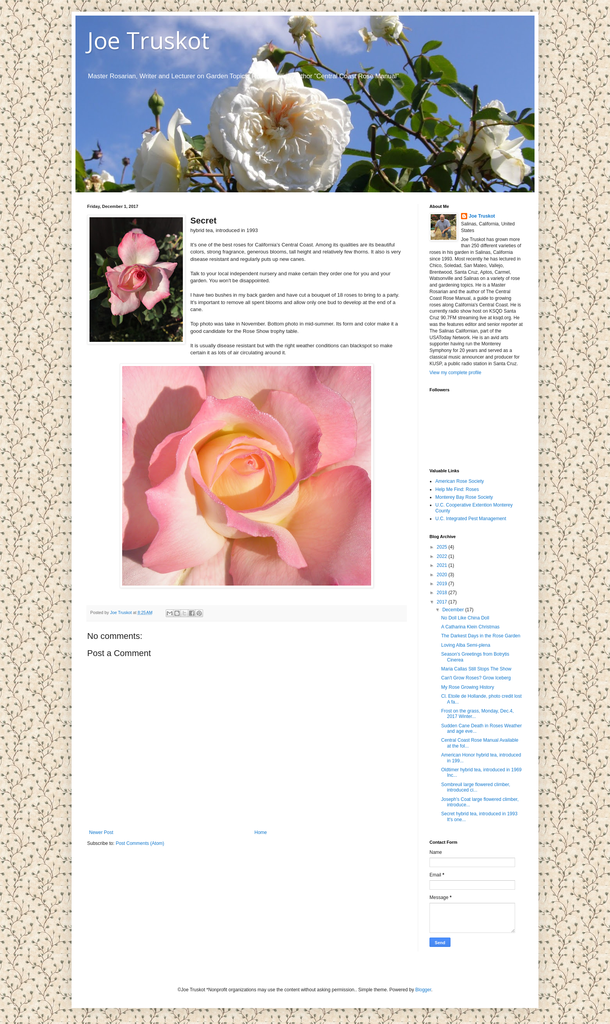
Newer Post (101, 832)
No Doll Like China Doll (465, 618)
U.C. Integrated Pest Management (470, 518)
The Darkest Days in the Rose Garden (480, 636)
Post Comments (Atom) (140, 843)
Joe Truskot (148, 40)
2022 (443, 556)
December (453, 609)
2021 (443, 565)
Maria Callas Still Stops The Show (476, 669)
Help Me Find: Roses (457, 489)
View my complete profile (455, 372)
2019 (443, 583)
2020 (443, 574)
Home (260, 832)
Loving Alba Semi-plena (465, 645)
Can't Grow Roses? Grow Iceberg (476, 678)
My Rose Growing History (467, 687)
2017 (443, 602)
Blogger (423, 989)
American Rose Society (459, 481)
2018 (443, 592)
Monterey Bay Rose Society (464, 497)
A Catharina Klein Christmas (470, 627)
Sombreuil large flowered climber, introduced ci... (475, 787)
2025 (443, 547)
